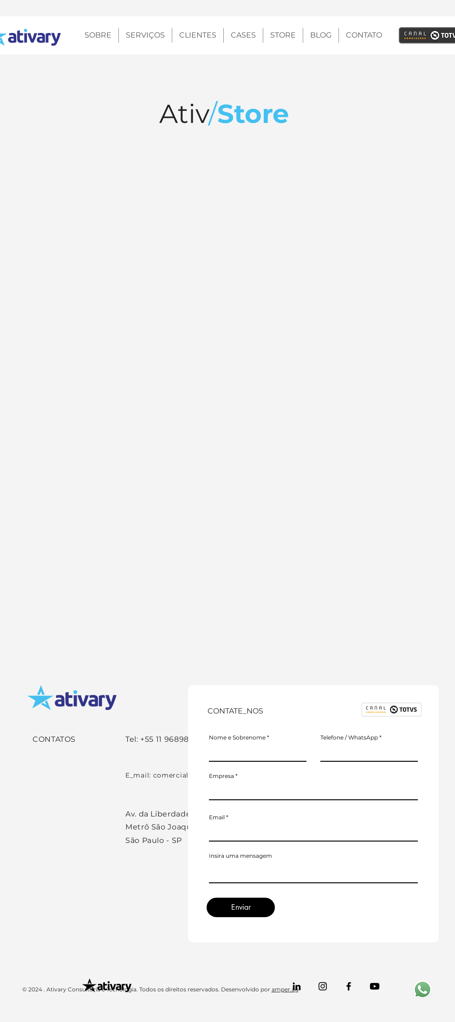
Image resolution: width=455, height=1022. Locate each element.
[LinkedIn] (296, 986)
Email (217, 817)
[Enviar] (241, 907)
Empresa (221, 776)
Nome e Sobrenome (237, 737)
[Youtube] (374, 986)
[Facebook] (348, 986)
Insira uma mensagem (240, 856)
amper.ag (285, 989)
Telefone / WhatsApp (349, 737)
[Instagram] (322, 986)
